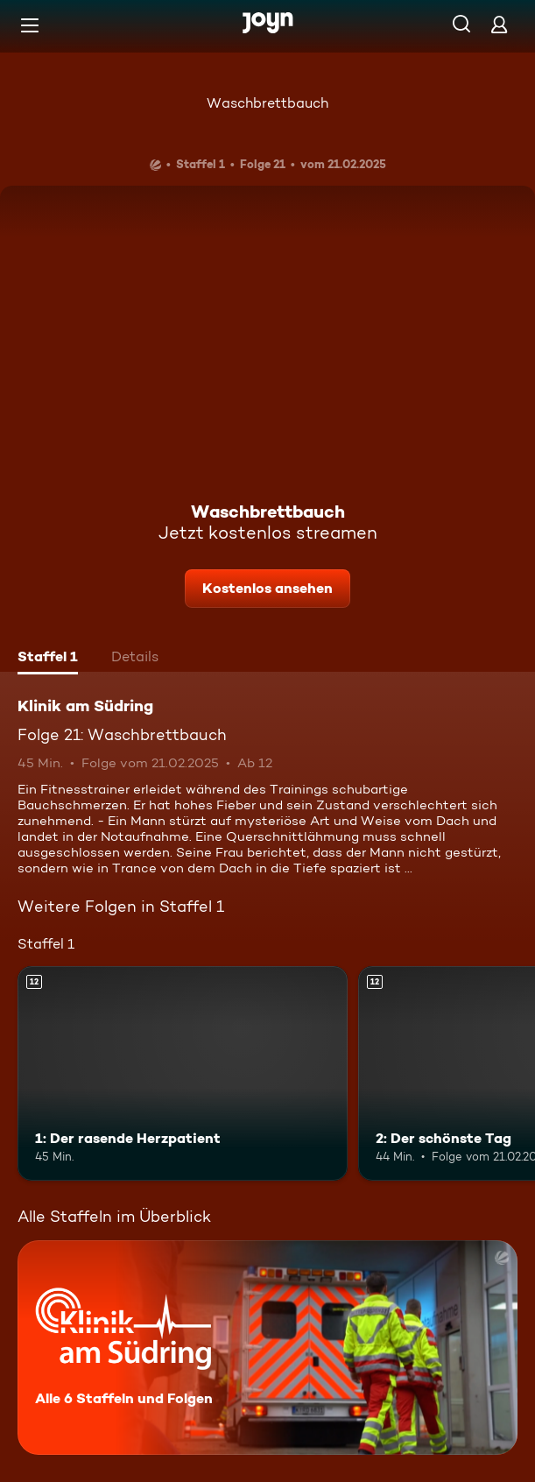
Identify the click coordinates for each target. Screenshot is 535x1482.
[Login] (499, 24)
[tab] (47, 658)
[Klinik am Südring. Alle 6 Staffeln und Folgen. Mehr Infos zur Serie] (267, 1347)
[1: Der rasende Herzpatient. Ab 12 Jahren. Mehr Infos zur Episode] (183, 1073)
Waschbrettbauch (267, 103)
